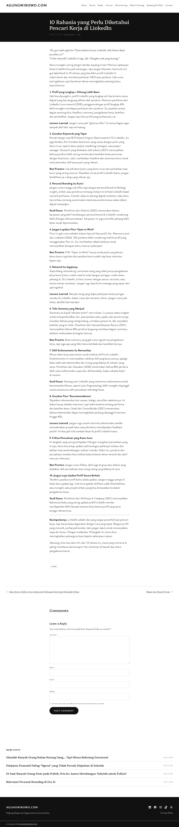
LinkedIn (54, 566)
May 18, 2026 (168, 773)
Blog (78, 34)
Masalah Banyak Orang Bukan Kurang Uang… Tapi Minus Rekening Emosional (57, 757)
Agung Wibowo (69, 34)
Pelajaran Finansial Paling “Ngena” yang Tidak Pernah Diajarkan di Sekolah (55, 765)
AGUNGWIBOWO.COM (26, 5)
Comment (53, 635)
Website (52, 691)
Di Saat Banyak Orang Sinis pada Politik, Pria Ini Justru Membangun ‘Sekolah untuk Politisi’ (66, 773)
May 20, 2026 (168, 757)
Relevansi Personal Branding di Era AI (30, 781)
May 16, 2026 (168, 782)
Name (52, 667)
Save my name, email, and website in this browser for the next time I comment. (78, 703)
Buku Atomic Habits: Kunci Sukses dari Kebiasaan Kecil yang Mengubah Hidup (44, 591)
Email (51, 679)
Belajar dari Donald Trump (158, 591)
